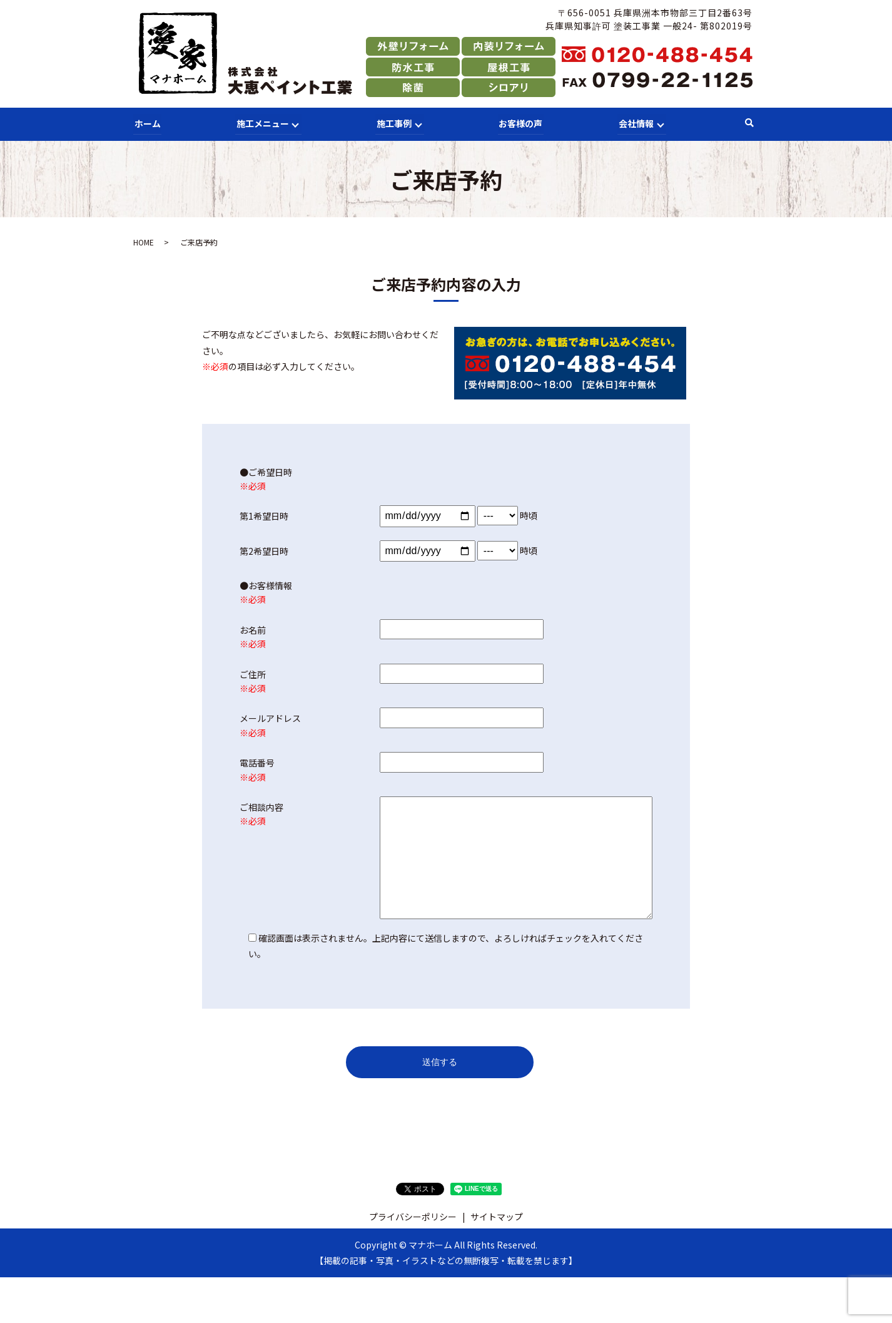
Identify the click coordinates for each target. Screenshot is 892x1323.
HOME (143, 241)
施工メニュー (261, 122)
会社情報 (634, 122)
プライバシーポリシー (413, 1215)
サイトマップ (496, 1215)
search (749, 123)
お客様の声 (520, 122)
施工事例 (392, 122)
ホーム (146, 122)
